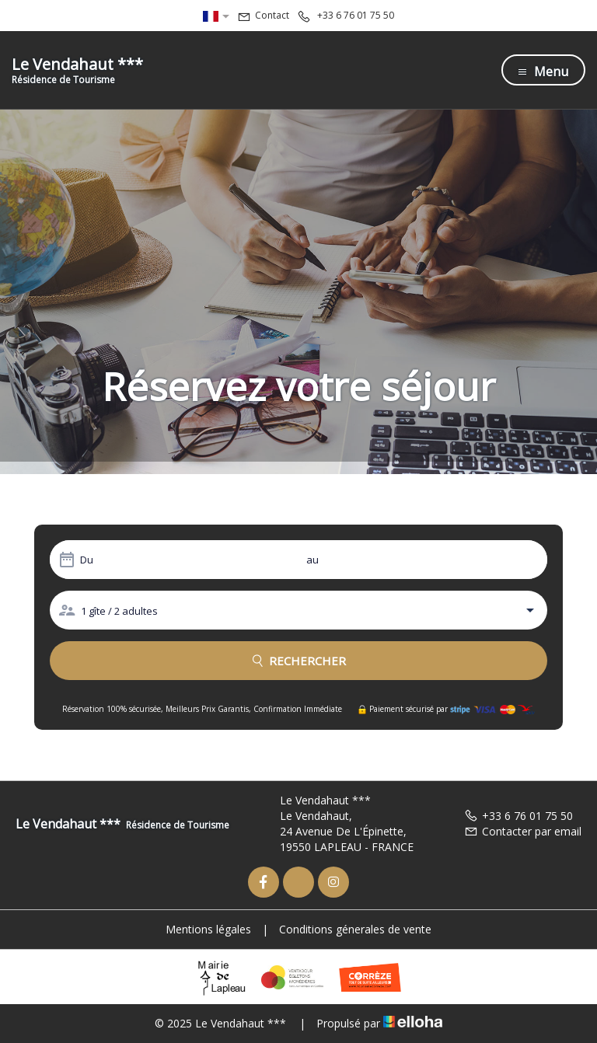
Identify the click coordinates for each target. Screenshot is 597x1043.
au (312, 560)
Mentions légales (208, 929)
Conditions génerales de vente (355, 929)
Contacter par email (522, 831)
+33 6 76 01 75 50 (518, 815)
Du (86, 560)
